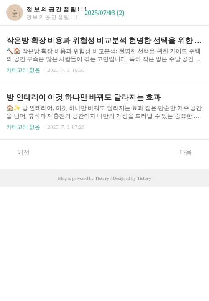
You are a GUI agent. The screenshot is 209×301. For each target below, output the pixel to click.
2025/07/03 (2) (104, 12)
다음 (190, 152)
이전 (19, 152)
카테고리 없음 (23, 70)
